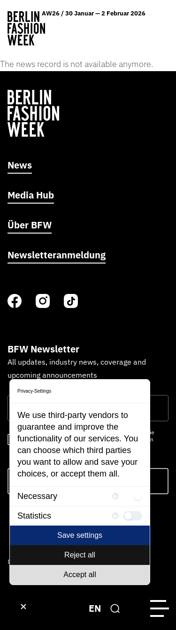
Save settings (79, 535)
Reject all (79, 555)
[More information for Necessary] (115, 496)
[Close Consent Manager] (23, 607)
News (20, 165)
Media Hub (31, 195)
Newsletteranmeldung (57, 255)
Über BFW (30, 225)
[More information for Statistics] (115, 515)
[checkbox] (132, 496)
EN (95, 608)
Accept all (79, 575)
